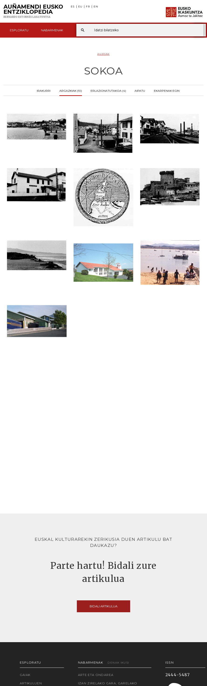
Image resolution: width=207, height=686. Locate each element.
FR (88, 6)
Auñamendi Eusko (33, 11)
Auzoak (103, 54)
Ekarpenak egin (167, 90)
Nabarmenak (52, 30)
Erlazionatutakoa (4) (108, 90)
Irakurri (44, 90)
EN (96, 6)
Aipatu (140, 90)
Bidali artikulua (103, 606)
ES (73, 6)
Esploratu (19, 30)
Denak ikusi (118, 662)
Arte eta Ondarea (96, 675)
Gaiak (25, 675)
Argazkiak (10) (70, 90)
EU (80, 6)
